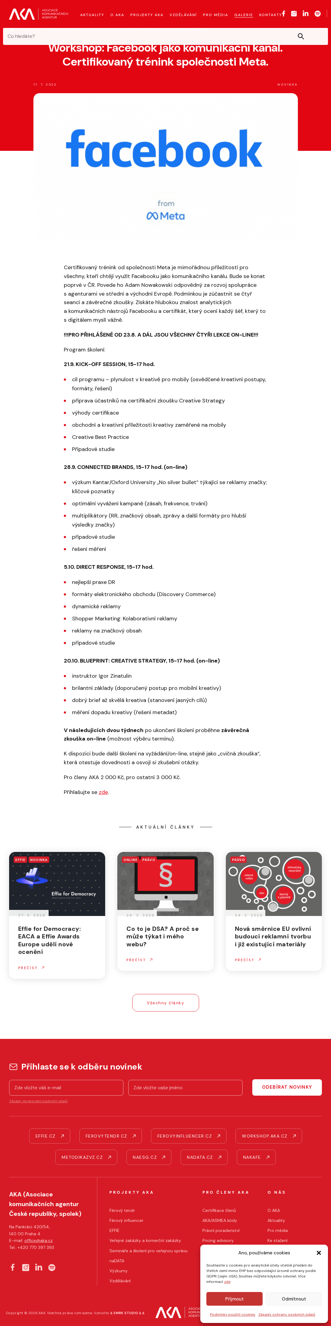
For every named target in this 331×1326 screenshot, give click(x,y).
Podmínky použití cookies (232, 1314)
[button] (319, 1253)
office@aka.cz (38, 1240)
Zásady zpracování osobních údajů (38, 1101)
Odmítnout (294, 1299)
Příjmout (234, 1299)
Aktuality (32, 30)
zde (227, 1281)
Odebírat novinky (287, 1087)
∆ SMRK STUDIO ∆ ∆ (127, 1313)
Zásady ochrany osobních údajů (286, 1314)
